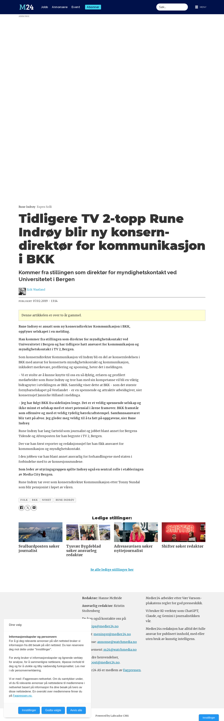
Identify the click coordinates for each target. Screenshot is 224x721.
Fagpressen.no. (22, 695)
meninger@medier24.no (112, 634)
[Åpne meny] (201, 7)
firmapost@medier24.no (101, 662)
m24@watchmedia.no (120, 650)
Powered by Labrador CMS (112, 715)
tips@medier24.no (104, 626)
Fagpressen (132, 670)
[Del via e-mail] (34, 508)
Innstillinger (209, 717)
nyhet (46, 499)
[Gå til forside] (26, 7)
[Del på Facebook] (21, 508)
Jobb (44, 7)
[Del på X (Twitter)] (28, 508)
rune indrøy (65, 499)
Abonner (93, 7)
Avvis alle (76, 710)
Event (76, 7)
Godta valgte (53, 710)
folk (24, 499)
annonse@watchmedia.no (117, 642)
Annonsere (60, 7)
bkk (35, 499)
